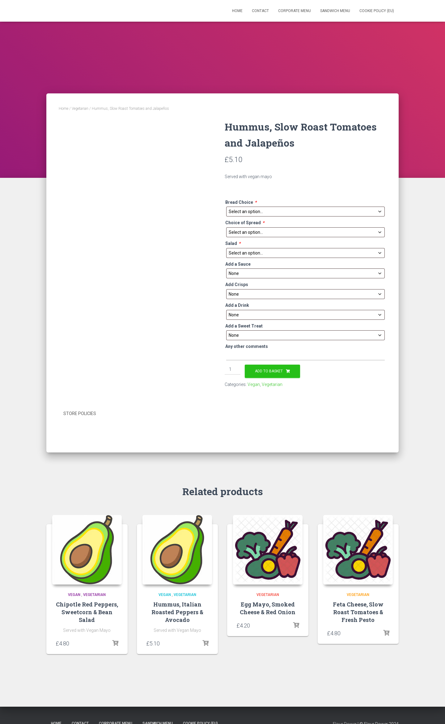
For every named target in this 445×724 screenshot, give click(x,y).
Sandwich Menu (335, 11)
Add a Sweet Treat (244, 325)
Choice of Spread (244, 222)
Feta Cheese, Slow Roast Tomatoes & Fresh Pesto (358, 611)
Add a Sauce (238, 264)
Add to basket (269, 371)
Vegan (254, 384)
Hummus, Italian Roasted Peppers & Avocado (177, 611)
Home (237, 11)
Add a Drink (237, 305)
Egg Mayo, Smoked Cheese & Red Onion (267, 607)
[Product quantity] (232, 370)
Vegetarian (80, 108)
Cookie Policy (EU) (376, 11)
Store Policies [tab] (79, 413)
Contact (260, 11)
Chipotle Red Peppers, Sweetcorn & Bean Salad (87, 611)
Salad (232, 243)
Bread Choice (240, 202)
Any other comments (246, 346)
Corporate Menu (294, 11)
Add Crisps (236, 284)
